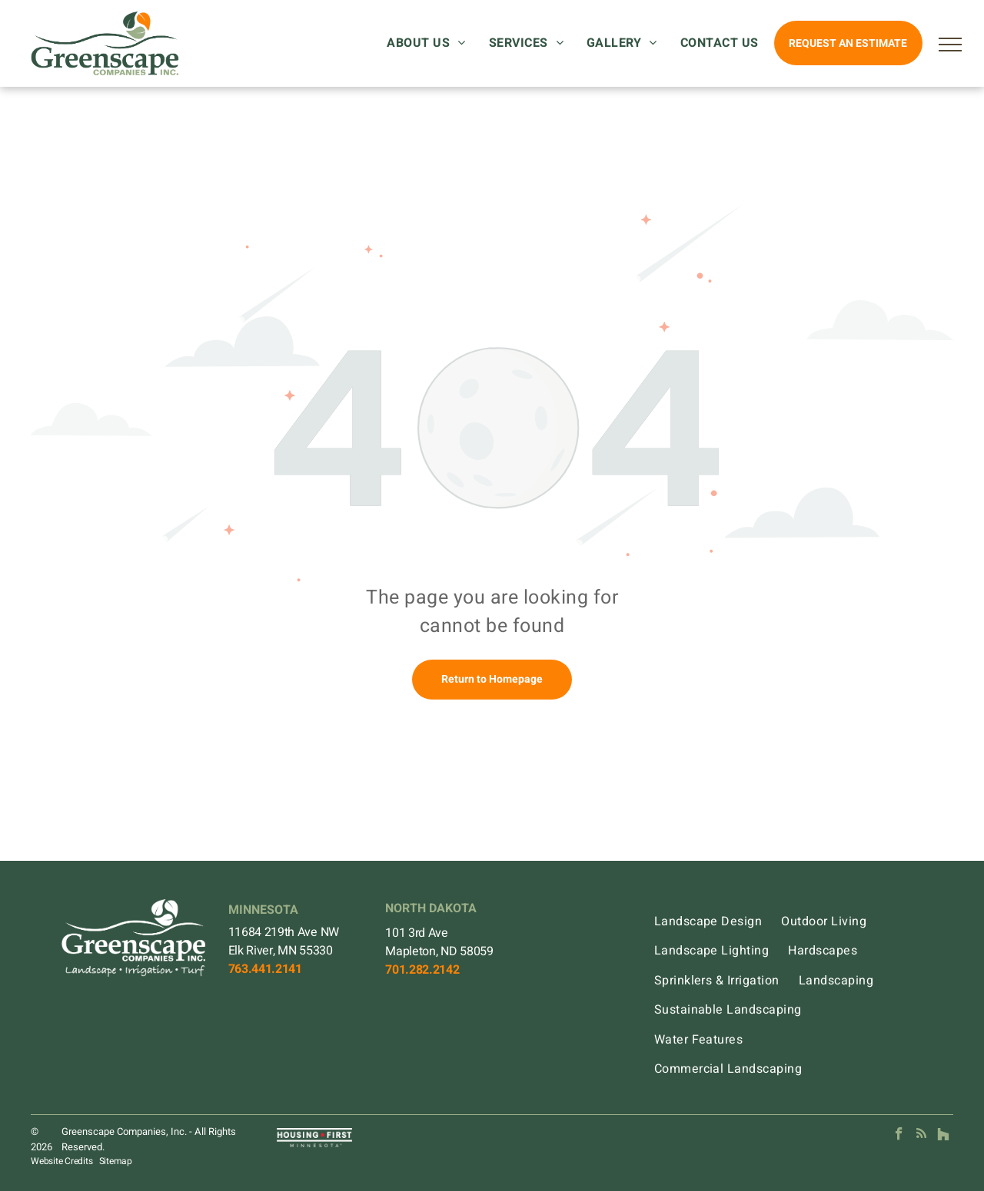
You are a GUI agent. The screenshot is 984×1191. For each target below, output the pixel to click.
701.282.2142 (422, 970)
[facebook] (899, 1135)
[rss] (921, 1135)
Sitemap (115, 1161)
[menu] (950, 45)
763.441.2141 (265, 969)
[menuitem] (429, 43)
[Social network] (943, 1135)
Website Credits (61, 1161)
